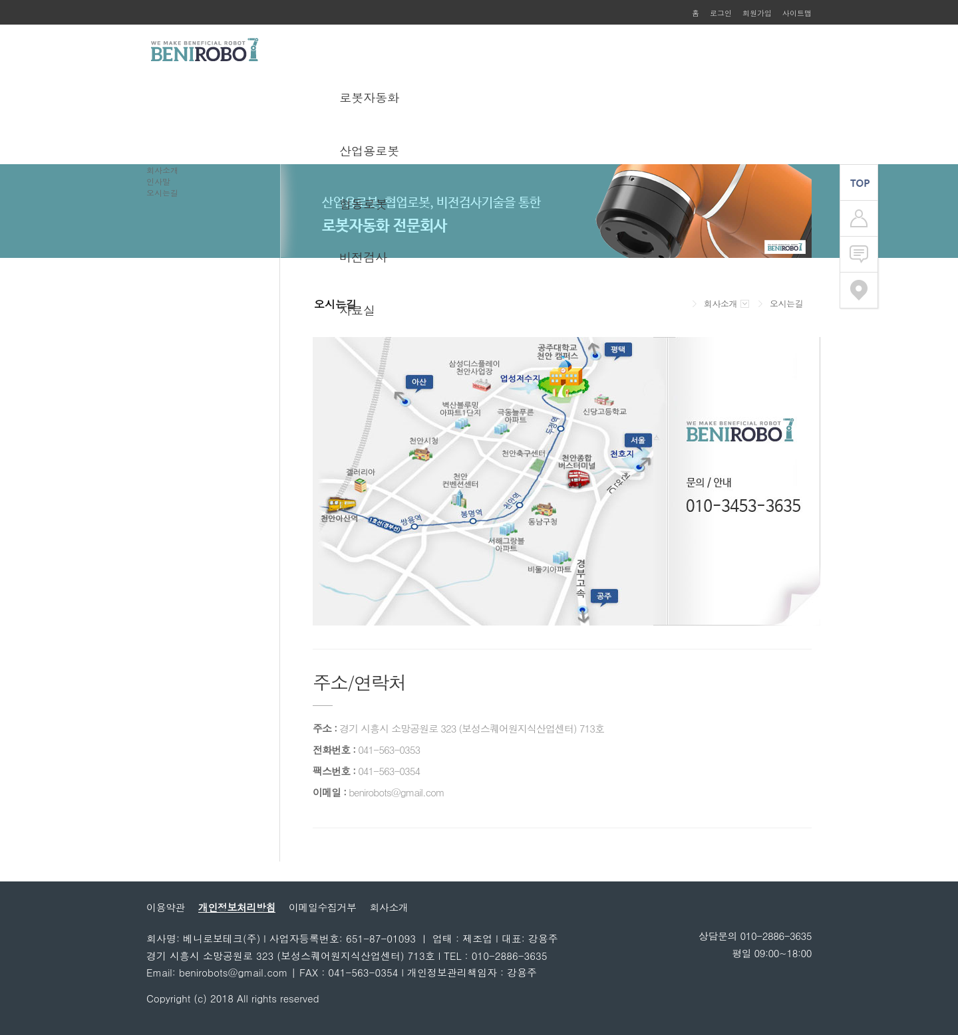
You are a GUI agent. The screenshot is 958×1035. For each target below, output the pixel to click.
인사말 (158, 181)
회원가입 (757, 13)
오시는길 (162, 192)
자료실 (357, 310)
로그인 (721, 13)
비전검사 (363, 257)
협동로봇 (363, 203)
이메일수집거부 (323, 907)
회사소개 (162, 169)
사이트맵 (797, 13)
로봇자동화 (369, 97)
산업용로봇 (369, 150)
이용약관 (165, 907)
